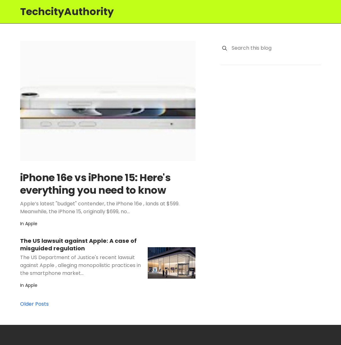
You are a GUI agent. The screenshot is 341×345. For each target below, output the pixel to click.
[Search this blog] (276, 48)
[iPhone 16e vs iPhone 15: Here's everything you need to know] (107, 101)
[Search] (224, 48)
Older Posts (34, 304)
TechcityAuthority (67, 11)
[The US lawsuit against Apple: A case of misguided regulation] (171, 263)
